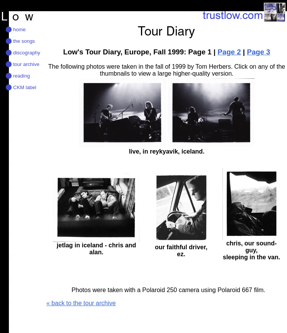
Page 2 (229, 52)
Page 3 (258, 52)
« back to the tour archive (81, 303)
